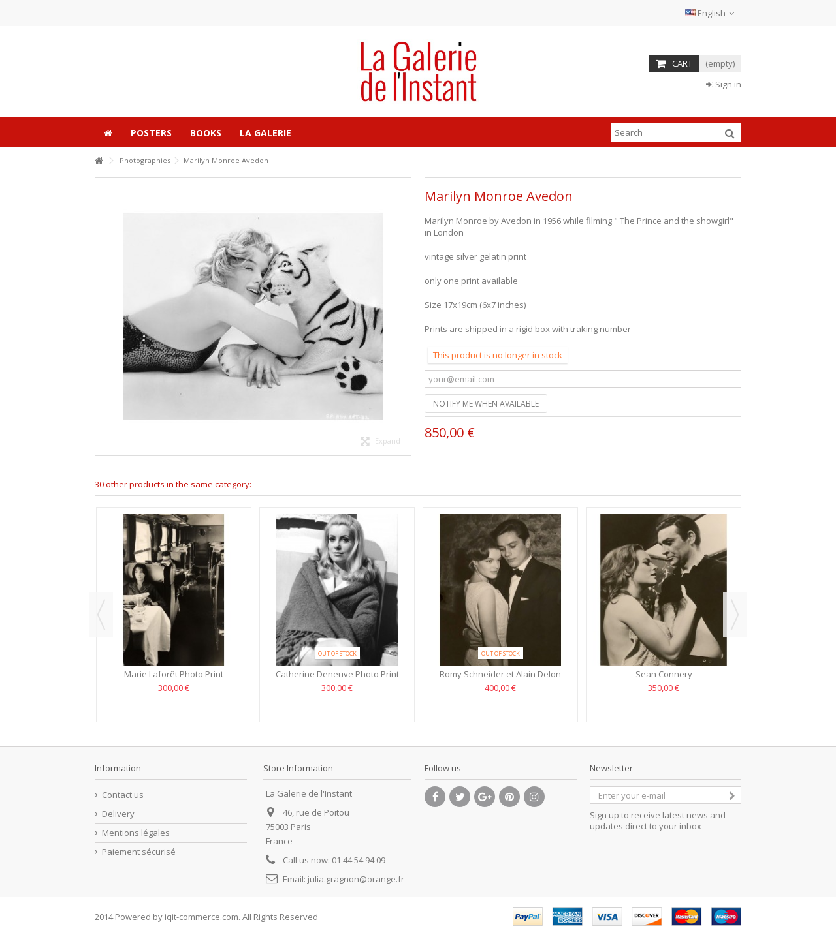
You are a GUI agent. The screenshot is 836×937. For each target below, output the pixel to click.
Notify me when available (486, 403)
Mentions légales (136, 832)
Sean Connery (663, 674)
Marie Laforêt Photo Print (173, 674)
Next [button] (735, 614)
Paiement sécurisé (139, 851)
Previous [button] (101, 614)
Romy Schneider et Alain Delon (500, 674)
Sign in (723, 84)
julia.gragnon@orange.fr (356, 879)
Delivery (118, 814)
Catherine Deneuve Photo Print (337, 674)
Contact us (123, 795)
